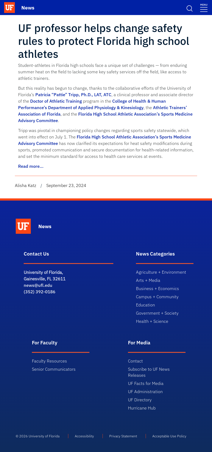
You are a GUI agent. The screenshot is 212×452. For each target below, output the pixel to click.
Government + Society (157, 313)
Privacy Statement (123, 436)
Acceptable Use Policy (169, 436)
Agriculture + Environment (161, 272)
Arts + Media (148, 280)
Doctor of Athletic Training (56, 101)
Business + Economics (157, 288)
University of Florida (44, 436)
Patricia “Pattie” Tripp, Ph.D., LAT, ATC (73, 94)
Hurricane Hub (142, 408)
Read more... (31, 166)
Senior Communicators (54, 369)
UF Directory (140, 400)
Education (145, 305)
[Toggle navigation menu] (204, 7)
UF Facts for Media (146, 383)
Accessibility (84, 436)
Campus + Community (157, 297)
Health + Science (152, 321)
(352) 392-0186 (39, 292)
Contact (135, 361)
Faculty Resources (49, 361)
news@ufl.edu (38, 285)
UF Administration (145, 391)
